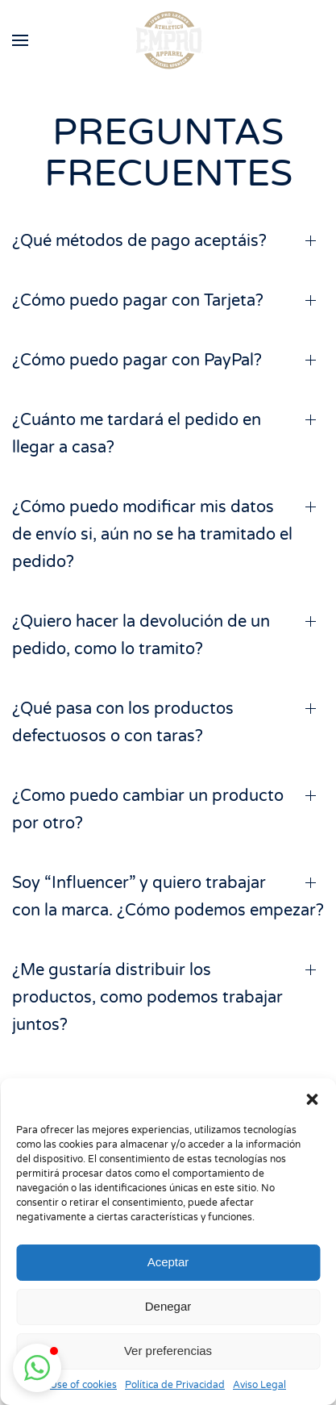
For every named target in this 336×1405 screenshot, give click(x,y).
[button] (312, 1098)
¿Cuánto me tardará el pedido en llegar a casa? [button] (136, 434)
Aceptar (168, 1262)
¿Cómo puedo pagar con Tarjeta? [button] (137, 301)
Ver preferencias (168, 1350)
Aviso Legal (259, 1384)
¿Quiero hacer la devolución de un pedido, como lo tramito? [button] (141, 635)
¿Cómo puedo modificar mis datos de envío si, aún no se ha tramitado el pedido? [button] (152, 535)
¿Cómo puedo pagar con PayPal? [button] (137, 360)
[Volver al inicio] (168, 40)
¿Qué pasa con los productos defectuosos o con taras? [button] (123, 722)
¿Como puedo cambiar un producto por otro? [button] (148, 809)
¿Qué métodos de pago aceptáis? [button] (139, 241)
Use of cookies (83, 1384)
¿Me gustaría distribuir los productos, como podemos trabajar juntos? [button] (147, 998)
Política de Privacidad (175, 1384)
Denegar (168, 1306)
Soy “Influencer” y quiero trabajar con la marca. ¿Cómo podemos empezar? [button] (168, 896)
